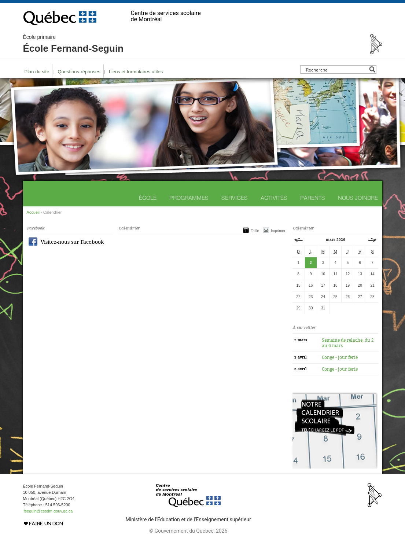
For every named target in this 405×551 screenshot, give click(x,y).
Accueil (33, 212)
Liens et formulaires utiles (136, 71)
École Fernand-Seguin (73, 44)
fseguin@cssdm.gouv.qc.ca (48, 511)
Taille (255, 231)
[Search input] (336, 69)
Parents (312, 197)
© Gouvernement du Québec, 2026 (188, 531)
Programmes (189, 197)
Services (234, 197)
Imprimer (278, 231)
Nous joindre (358, 197)
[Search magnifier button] (372, 69)
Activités (274, 197)
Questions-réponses (79, 71)
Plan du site (37, 71)
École (148, 197)
